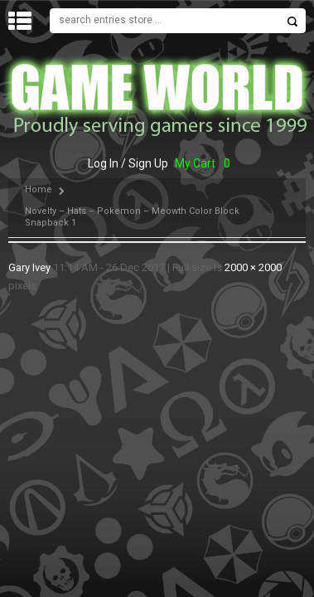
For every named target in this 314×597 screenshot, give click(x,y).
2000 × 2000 (253, 267)
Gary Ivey (29, 267)
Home (38, 189)
